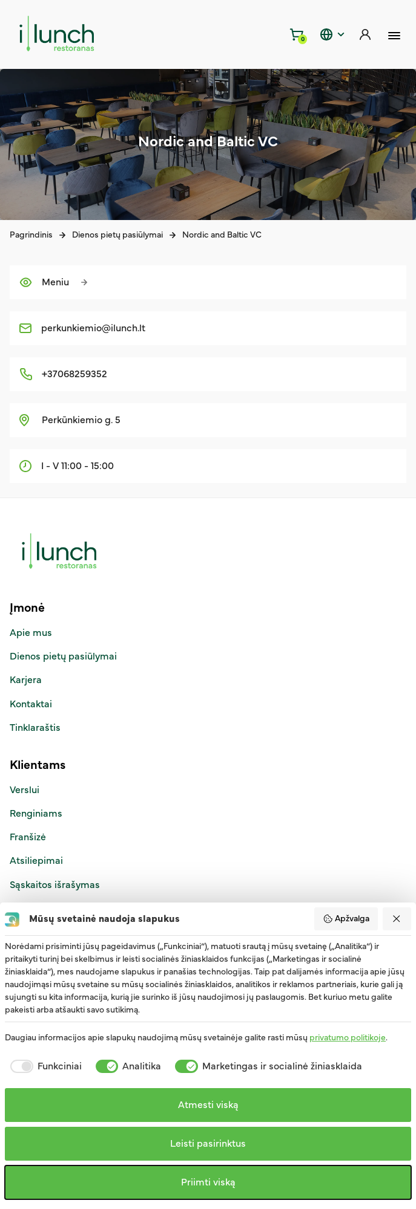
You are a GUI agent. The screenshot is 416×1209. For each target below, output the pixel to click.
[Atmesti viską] (397, 918)
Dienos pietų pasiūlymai (117, 235)
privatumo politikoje (347, 1038)
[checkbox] (43, 1066)
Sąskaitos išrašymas (55, 885)
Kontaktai (31, 704)
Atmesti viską (208, 1105)
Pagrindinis (31, 235)
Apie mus (31, 633)
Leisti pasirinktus (208, 1144)
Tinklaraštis (35, 728)
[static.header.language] (331, 34)
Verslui (24, 790)
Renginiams (36, 813)
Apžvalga (346, 918)
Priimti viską (208, 1182)
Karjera (26, 680)
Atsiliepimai (36, 861)
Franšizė (28, 837)
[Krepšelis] (297, 34)
